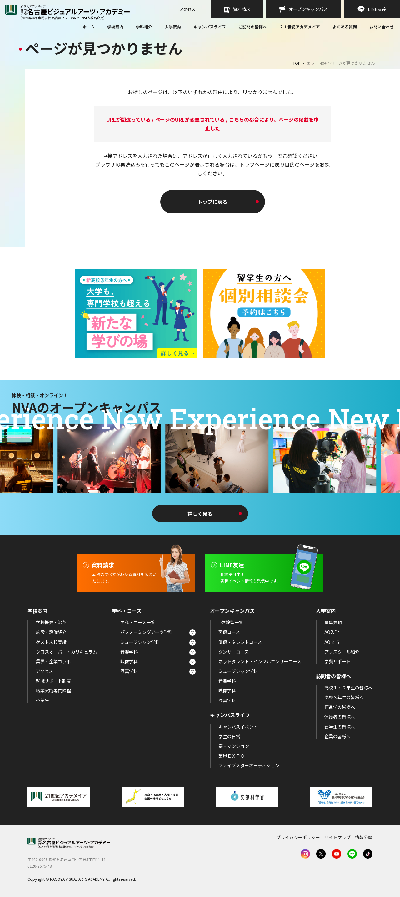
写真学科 (129, 671)
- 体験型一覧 (230, 622)
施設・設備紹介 (51, 632)
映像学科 (129, 661)
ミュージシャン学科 (140, 641)
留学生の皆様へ (339, 727)
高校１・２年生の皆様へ (348, 687)
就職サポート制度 (53, 681)
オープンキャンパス (232, 610)
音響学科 (129, 651)
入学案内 (173, 27)
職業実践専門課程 (53, 690)
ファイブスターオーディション (248, 765)
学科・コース (127, 610)
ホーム (88, 27)
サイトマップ (337, 837)
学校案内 (115, 27)
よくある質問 (344, 27)
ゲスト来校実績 (51, 642)
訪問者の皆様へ (333, 676)
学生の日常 (229, 736)
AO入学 (331, 632)
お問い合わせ (381, 27)
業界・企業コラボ (53, 661)
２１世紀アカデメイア (299, 27)
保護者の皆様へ (339, 717)
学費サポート (337, 661)
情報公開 (363, 837)
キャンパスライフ (209, 27)
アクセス (187, 9)
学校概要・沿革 (51, 622)
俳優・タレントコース (240, 642)
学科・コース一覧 (137, 622)
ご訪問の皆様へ (252, 27)
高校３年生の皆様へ (344, 697)
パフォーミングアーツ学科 (146, 631)
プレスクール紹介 (341, 652)
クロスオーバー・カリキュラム (66, 652)
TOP (297, 63)
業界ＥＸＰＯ (231, 756)
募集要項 (333, 622)
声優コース (229, 632)
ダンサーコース (233, 652)
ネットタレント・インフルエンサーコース (259, 661)
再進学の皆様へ (339, 707)
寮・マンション (233, 746)
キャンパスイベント (238, 727)
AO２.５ (332, 642)
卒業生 (42, 700)
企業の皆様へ (337, 736)
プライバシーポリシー (298, 837)
